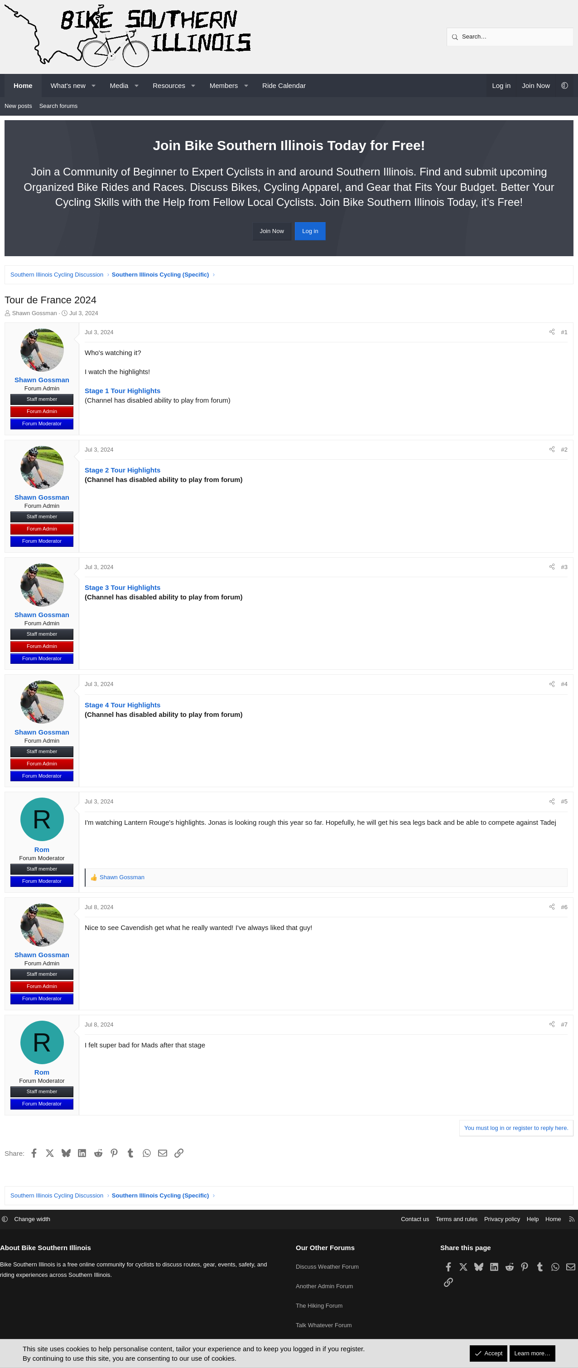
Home (23, 85)
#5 (562, 803)
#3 (562, 569)
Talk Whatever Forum (324, 1329)
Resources (169, 85)
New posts (18, 105)
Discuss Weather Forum (327, 1280)
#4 (562, 686)
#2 (562, 451)
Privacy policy (495, 1236)
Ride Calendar (284, 85)
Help (526, 1236)
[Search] (510, 37)
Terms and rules (450, 1236)
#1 (562, 334)
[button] (94, 85)
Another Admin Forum (324, 1297)
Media (119, 85)
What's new (68, 85)
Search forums (58, 105)
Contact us (408, 1236)
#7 (562, 1026)
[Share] (550, 334)
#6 (562, 909)
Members (224, 85)
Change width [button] (39, 1236)
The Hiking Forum (319, 1313)
